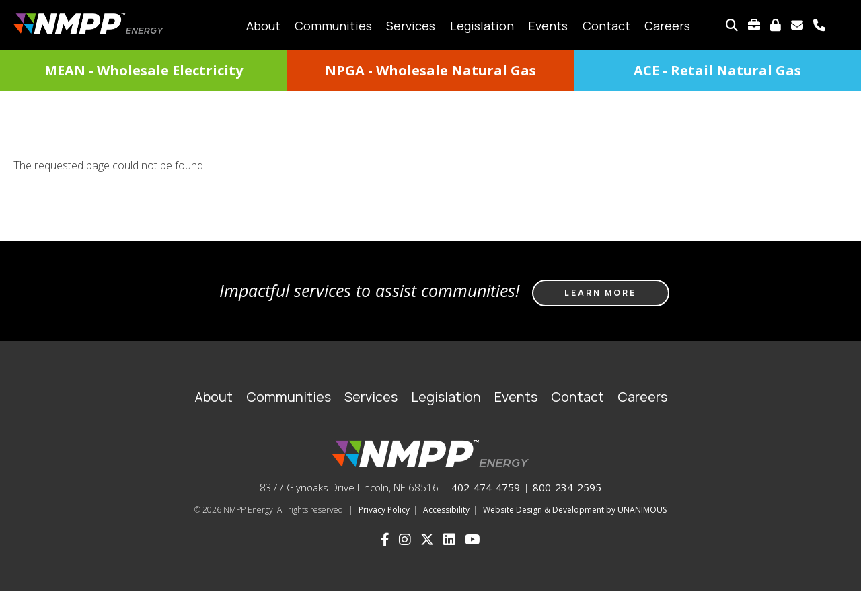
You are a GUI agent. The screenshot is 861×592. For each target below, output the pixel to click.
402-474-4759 (485, 487)
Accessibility (446, 509)
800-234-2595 (567, 487)
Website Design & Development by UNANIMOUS (575, 509)
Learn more (600, 292)
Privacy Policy (384, 509)
